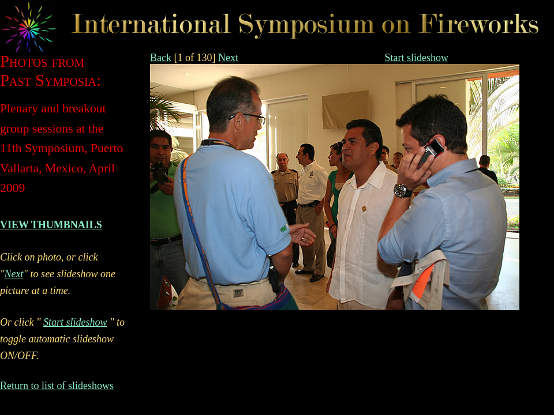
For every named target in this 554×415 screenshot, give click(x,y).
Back (160, 57)
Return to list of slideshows (57, 385)
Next (228, 57)
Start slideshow (416, 57)
